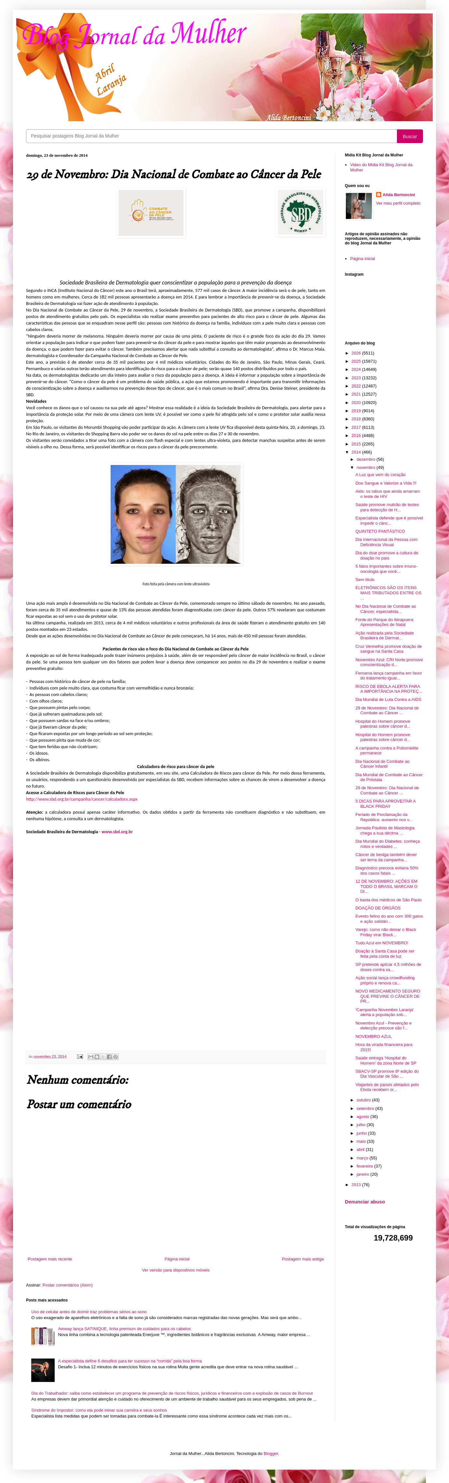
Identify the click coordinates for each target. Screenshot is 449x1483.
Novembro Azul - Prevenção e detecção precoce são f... (383, 1026)
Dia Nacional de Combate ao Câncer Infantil (382, 764)
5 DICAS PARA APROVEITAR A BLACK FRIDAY (385, 804)
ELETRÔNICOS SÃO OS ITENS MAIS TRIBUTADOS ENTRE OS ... (388, 592)
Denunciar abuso (365, 1201)
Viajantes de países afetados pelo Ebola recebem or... (387, 1087)
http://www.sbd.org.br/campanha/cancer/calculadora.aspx (81, 799)
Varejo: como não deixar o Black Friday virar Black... (385, 932)
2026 (356, 353)
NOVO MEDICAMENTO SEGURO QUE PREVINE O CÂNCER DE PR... (387, 996)
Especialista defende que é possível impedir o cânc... (389, 521)
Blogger (271, 1453)
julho (362, 1124)
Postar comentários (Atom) (68, 1285)
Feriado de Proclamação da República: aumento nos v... (383, 817)
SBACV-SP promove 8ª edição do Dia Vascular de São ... (387, 1074)
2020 (356, 402)
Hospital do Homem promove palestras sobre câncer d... (382, 724)
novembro (366, 467)
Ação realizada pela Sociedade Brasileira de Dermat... (384, 636)
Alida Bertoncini (399, 194)
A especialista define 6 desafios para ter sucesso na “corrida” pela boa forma (130, 1361)
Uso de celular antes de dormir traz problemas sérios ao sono (89, 1311)
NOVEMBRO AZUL (373, 1036)
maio (362, 1141)
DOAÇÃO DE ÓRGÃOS (378, 908)
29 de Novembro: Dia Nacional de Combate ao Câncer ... (387, 710)
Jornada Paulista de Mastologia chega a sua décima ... (384, 830)
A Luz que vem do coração (380, 474)
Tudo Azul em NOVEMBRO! (381, 942)
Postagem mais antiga (303, 1259)
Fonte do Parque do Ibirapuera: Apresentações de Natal (384, 622)
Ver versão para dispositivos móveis (175, 1270)
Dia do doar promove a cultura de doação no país (386, 555)
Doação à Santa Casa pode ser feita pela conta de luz (384, 954)
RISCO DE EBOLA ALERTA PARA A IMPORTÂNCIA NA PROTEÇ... (388, 689)
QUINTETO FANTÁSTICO (380, 531)
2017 (356, 427)
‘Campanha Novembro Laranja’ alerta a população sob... (384, 1012)
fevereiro (365, 1166)
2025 (356, 361)
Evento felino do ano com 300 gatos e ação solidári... (389, 919)
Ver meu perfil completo (398, 203)
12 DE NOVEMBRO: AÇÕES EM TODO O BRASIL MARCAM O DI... (386, 886)
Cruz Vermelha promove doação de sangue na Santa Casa (388, 649)
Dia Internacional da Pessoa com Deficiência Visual (386, 542)
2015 (356, 444)
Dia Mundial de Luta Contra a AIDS (388, 699)
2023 (356, 377)
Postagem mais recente (50, 1259)
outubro (364, 1100)
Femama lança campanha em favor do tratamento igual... (388, 676)
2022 (356, 386)
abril (361, 1149)
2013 (356, 1184)
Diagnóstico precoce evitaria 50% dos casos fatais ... (386, 870)
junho (362, 1133)
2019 (356, 410)
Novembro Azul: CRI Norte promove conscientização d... (389, 662)
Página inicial (177, 1259)
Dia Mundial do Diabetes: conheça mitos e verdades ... (387, 844)
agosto (364, 1116)
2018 (356, 418)
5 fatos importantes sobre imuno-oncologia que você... (386, 569)
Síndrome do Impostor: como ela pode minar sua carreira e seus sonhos (99, 1410)
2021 (356, 394)
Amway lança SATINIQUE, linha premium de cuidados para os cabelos (124, 1328)
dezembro (366, 459)
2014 (356, 452)
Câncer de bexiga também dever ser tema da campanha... (386, 857)
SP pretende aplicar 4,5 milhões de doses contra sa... (388, 967)
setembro (366, 1108)
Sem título (364, 579)
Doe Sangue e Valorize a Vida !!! (385, 483)
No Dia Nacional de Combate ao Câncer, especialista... (385, 609)
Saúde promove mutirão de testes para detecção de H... (387, 507)
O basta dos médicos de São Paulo (388, 899)
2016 (356, 435)
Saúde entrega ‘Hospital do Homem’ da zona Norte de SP (385, 1060)
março (363, 1158)
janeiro (364, 1174)
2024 (356, 369)
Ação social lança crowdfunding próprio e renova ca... (385, 980)
